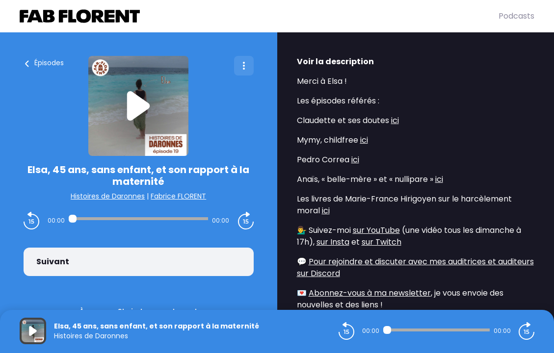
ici (395, 120)
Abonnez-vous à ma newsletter (370, 293)
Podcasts (516, 16)
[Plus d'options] (244, 66)
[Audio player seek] (138, 218)
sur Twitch (381, 242)
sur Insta (333, 242)
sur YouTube (376, 230)
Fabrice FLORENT (178, 196)
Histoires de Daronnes (108, 196)
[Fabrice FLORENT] (259, 16)
